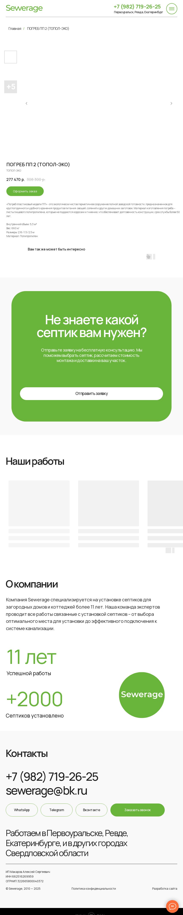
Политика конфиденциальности (93, 883)
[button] (90, 392)
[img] (24, 8)
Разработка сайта (162, 883)
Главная (14, 28)
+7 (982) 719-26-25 (135, 6)
